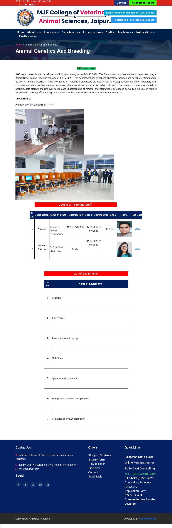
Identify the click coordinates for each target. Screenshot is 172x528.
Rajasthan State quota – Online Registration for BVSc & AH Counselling (140, 462)
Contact (121, 2)
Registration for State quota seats (134, 19)
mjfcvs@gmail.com (27, 468)
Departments (70, 32)
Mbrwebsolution (148, 518)
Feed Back (95, 476)
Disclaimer (95, 468)
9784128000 (28, 4)
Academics (124, 32)
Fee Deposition (28, 36)
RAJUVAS (131, 486)
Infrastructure (92, 32)
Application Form (135, 491)
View (137, 228)
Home (20, 32)
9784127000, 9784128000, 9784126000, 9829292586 (45, 465)
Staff (109, 32)
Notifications (144, 32)
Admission (50, 32)
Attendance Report (143, 2)
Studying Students (99, 455)
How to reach (96, 464)
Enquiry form (96, 459)
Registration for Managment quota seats (130, 12)
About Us (33, 32)
